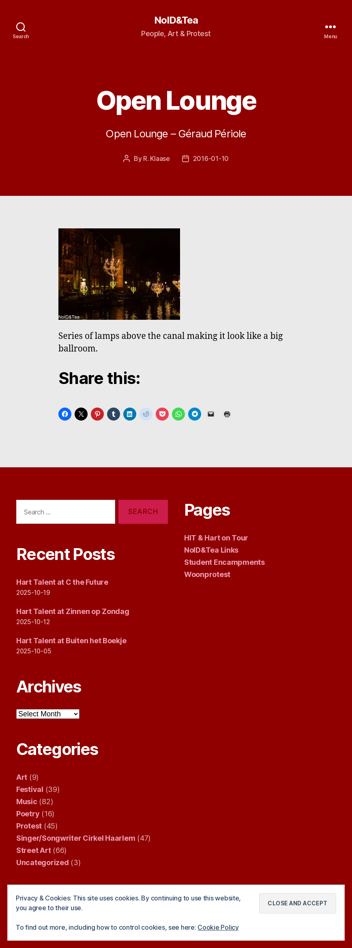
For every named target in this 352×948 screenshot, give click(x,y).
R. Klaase (156, 158)
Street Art (33, 850)
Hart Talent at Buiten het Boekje (71, 640)
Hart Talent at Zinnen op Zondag (72, 611)
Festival (29, 789)
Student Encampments (224, 562)
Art (21, 777)
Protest (29, 826)
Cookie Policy (218, 927)
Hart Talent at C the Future (62, 582)
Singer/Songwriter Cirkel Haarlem (75, 838)
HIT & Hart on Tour (216, 538)
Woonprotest (207, 574)
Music (26, 801)
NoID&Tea (176, 20)
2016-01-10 (211, 158)
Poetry (27, 813)
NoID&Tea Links (211, 550)
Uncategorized (42, 862)
